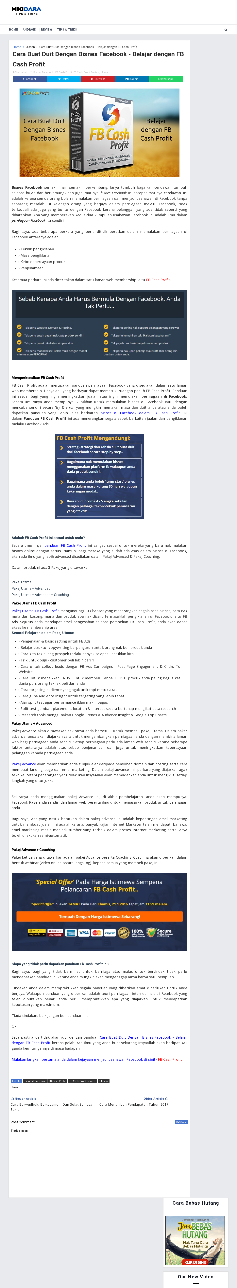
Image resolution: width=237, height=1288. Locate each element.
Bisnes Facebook (43, 69)
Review (48, 27)
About (33, 1256)
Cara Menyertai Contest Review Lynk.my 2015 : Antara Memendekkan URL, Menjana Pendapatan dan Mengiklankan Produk (193, 202)
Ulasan (30, 45)
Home (15, 27)
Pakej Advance (25, 746)
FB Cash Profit (63, 69)
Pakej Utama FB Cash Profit (35, 598)
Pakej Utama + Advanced (33, 739)
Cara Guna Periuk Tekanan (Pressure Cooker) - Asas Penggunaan (200, 274)
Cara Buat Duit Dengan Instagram (205, 254)
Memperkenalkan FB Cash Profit (39, 361)
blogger (148, 1161)
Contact (51, 1256)
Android (31, 27)
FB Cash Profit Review (86, 69)
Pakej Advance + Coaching (34, 882)
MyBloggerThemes (147, 1276)
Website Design (100, 1276)
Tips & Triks (69, 27)
